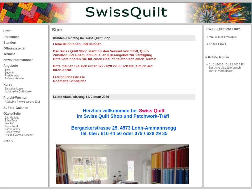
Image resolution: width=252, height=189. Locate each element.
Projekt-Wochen (15, 97)
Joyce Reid (11, 126)
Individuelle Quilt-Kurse (18, 91)
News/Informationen (18, 60)
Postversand (12, 75)
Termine (9, 54)
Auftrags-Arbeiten (15, 78)
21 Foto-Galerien (15, 108)
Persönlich (11, 37)
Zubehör (9, 72)
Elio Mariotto (12, 117)
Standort (9, 43)
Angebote (10, 66)
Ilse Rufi (9, 123)
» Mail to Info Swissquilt (221, 36)
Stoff (7, 69)
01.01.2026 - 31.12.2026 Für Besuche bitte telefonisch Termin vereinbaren (227, 67)
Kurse (7, 84)
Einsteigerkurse (14, 88)
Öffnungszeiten (14, 48)
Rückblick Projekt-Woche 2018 (22, 101)
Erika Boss (11, 120)
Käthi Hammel (13, 129)
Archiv (8, 141)
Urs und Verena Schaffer (19, 135)
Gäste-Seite (12, 113)
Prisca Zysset (12, 132)
